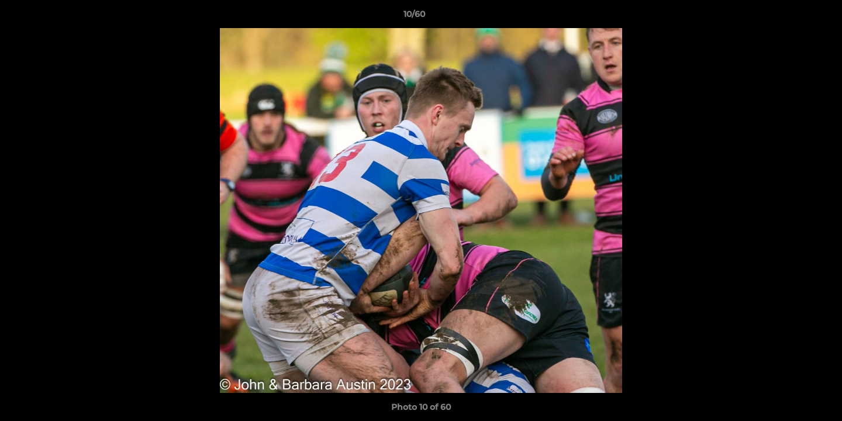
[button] (793, 17)
